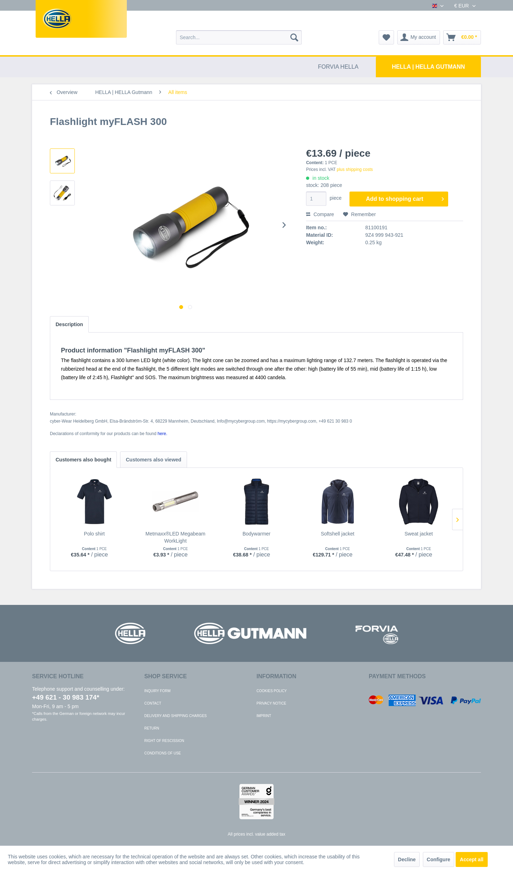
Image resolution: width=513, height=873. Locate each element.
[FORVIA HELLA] (338, 67)
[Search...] (239, 37)
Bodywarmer (257, 534)
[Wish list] (386, 37)
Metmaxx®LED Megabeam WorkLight (175, 537)
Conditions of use (162, 753)
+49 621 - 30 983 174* (65, 697)
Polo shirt (94, 534)
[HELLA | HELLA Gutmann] (428, 67)
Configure (438, 859)
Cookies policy (271, 691)
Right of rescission (164, 741)
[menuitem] (239, 37)
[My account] (418, 37)
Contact (152, 703)
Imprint (263, 716)
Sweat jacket (418, 534)
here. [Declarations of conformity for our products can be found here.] (162, 433)
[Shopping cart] (462, 37)
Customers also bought (83, 459)
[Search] (294, 37)
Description (69, 324)
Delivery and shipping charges (175, 716)
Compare (320, 214)
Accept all (471, 859)
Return (151, 728)
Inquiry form (157, 691)
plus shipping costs (355, 169)
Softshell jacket (337, 534)
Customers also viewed (153, 459)
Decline (407, 859)
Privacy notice (271, 703)
